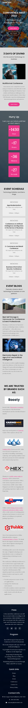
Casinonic (21, 430)
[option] (14, 23)
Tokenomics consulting (16, 407)
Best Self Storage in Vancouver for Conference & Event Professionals (14, 319)
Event (14, 679)
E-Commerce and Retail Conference (14, 247)
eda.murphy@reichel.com (14, 702)
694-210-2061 (14, 699)
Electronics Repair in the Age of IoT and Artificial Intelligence (12, 357)
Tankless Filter (7, 449)
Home (14, 673)
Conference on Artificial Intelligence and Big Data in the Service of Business (14, 226)
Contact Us (14, 684)
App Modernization (14, 205)
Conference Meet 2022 (14, 14)
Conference (14, 681)
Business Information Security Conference (14, 268)
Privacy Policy (14, 687)
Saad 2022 (7, 2)
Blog (14, 676)
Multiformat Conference (13, 83)
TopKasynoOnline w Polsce (10, 539)
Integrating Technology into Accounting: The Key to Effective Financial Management (14, 656)
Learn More (13, 28)
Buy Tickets (13, 33)
